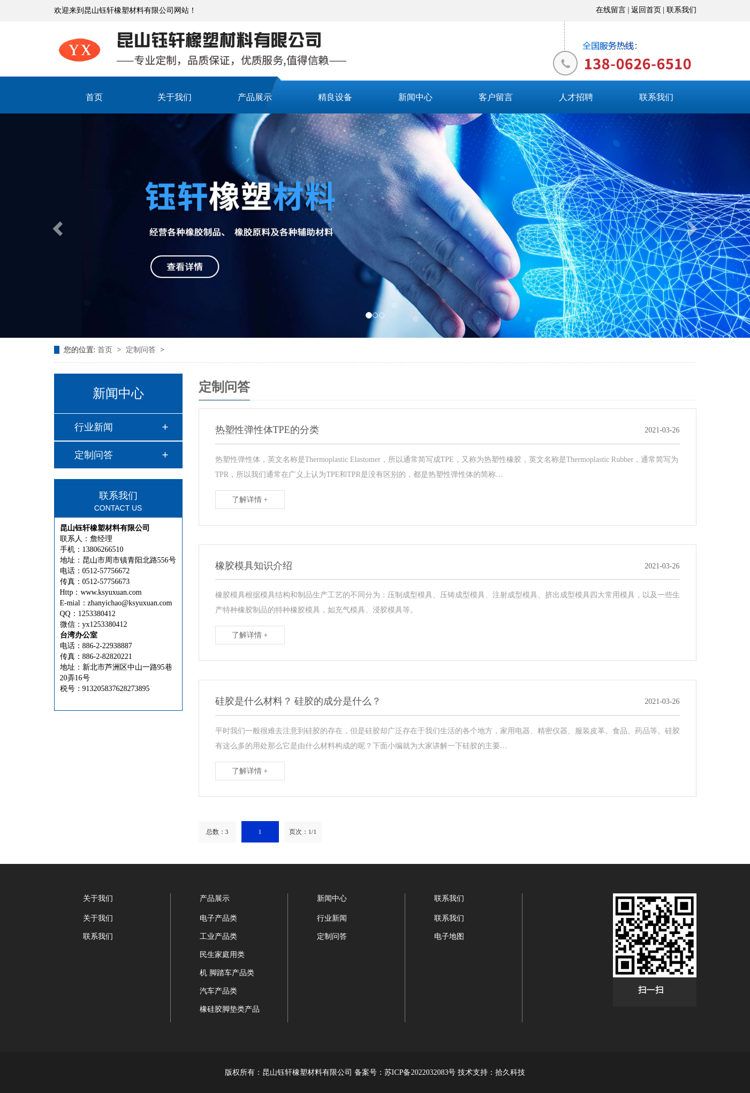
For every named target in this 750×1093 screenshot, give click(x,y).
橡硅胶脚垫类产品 (230, 1009)
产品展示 (255, 97)
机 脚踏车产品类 (227, 973)
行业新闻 (93, 427)
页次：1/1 (302, 832)
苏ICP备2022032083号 (420, 1072)
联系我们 (681, 10)
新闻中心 (415, 97)
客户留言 (496, 97)
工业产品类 (218, 936)
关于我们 (174, 97)
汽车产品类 (218, 991)
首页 (94, 97)
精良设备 (335, 97)
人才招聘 (576, 97)
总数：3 (217, 832)
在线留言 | (613, 10)
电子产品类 (218, 918)
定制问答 (142, 350)
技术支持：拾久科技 (491, 1072)
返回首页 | (648, 10)
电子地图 (449, 936)
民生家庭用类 (222, 955)
